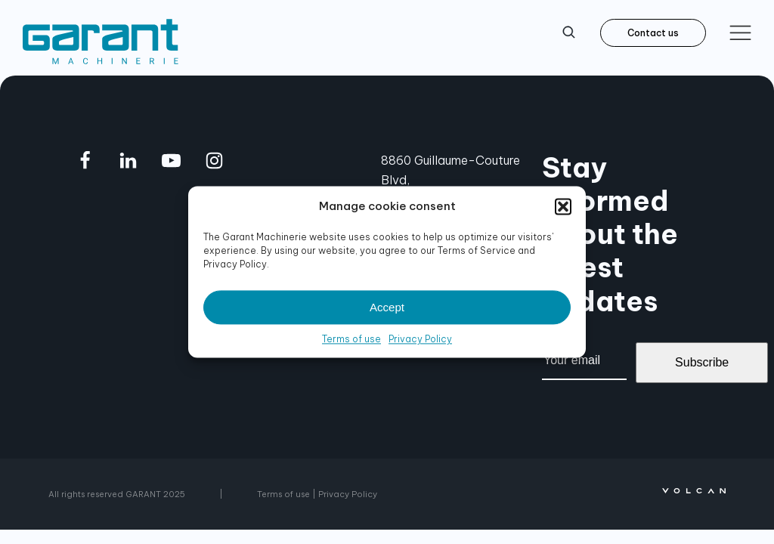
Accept (387, 307)
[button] (563, 206)
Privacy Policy (420, 339)
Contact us (653, 33)
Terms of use (351, 339)
